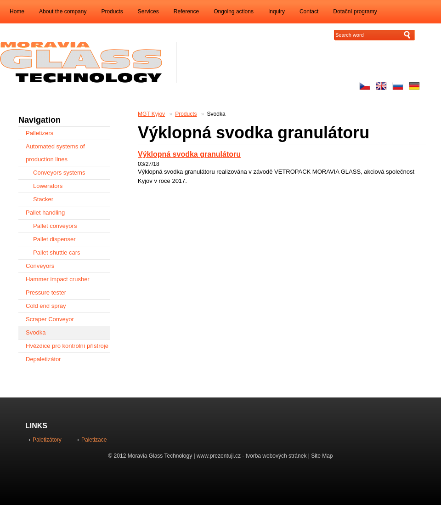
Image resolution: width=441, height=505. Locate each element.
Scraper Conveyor (50, 319)
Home (17, 11)
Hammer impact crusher (58, 279)
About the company (62, 11)
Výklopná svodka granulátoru (189, 154)
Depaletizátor (43, 359)
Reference (186, 11)
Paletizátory (47, 440)
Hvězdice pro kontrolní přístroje (67, 345)
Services (148, 11)
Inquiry (276, 11)
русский (397, 86)
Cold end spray (46, 305)
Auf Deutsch (414, 86)
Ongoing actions (234, 11)
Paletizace (94, 440)
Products (112, 11)
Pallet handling (45, 212)
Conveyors (40, 265)
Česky (364, 86)
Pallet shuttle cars (56, 252)
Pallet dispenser (54, 239)
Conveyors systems (59, 172)
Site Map (322, 456)
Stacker (43, 199)
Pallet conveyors (55, 225)
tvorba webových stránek (276, 456)
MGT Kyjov (151, 114)
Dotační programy (355, 11)
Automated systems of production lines (55, 153)
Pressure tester (46, 292)
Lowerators (47, 185)
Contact (309, 11)
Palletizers (39, 133)
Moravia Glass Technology (160, 456)
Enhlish (381, 86)
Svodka (216, 114)
